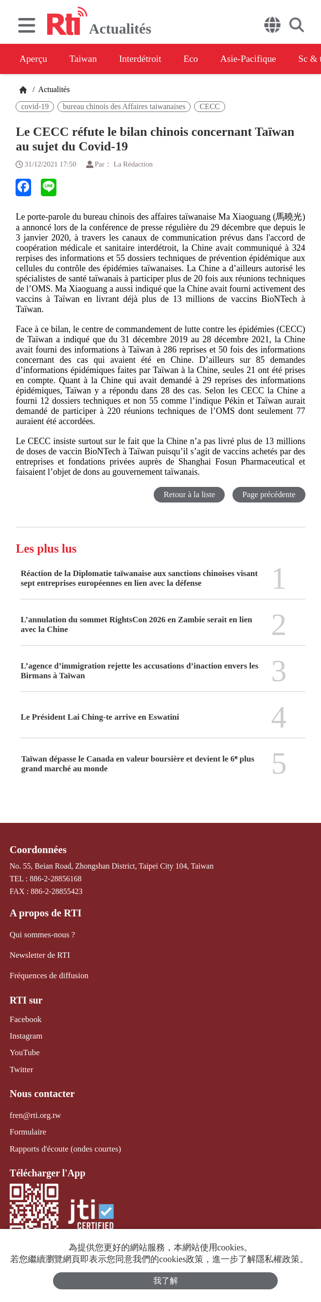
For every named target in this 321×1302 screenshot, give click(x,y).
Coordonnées (37, 849)
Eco (200, 59)
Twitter (21, 1065)
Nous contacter (41, 1088)
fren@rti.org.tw (34, 1110)
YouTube (24, 1049)
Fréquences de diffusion (47, 973)
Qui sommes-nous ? (40, 934)
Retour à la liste (188, 494)
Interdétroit (147, 59)
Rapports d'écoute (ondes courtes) (62, 1142)
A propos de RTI (44, 912)
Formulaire (27, 1126)
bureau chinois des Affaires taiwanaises (124, 106)
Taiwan (86, 59)
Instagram (25, 1032)
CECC (209, 106)
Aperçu (33, 59)
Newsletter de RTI (38, 953)
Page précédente (269, 494)
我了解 (165, 1280)
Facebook (25, 1016)
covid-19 (35, 106)
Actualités (53, 89)
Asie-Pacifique (262, 59)
